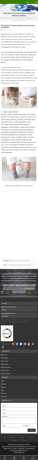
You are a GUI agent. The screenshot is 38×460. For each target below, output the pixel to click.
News (2, 390)
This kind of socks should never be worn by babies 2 (19, 265)
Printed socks (4, 358)
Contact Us (4, 396)
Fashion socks (5, 370)
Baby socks (4, 355)
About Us (3, 384)
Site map (3, 393)
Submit (32, 430)
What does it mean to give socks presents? (20, 260)
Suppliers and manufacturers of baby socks (19, 185)
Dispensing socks (6, 367)
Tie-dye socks (4, 364)
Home (3, 18)
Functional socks (5, 373)
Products (3, 387)
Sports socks (4, 361)
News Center (10, 18)
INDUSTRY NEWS (18, 18)
